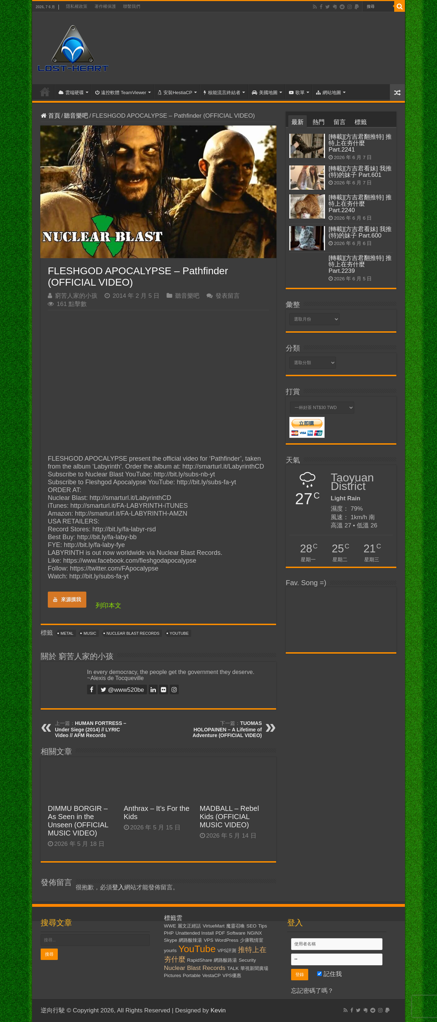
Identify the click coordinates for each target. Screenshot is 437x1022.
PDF (220, 933)
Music (89, 633)
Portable (192, 975)
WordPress (227, 940)
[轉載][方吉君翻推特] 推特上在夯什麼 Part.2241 (360, 143)
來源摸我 (67, 599)
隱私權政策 (76, 6)
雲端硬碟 (71, 92)
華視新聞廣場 (254, 968)
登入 (118, 887)
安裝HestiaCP (175, 92)
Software (236, 933)
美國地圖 (265, 92)
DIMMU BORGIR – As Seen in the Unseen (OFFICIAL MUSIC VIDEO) (78, 820)
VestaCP (211, 975)
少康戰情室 (251, 940)
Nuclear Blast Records (133, 633)
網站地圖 (328, 92)
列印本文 (108, 605)
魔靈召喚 (235, 926)
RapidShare (199, 960)
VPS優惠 (232, 975)
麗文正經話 (189, 926)
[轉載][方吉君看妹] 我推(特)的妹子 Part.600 (360, 232)
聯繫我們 (131, 6)
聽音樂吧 (76, 115)
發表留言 (227, 295)
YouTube (179, 633)
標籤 (361, 122)
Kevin (218, 1010)
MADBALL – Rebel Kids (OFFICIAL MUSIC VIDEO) (229, 816)
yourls (170, 950)
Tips (262, 926)
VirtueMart (213, 926)
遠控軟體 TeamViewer (120, 92)
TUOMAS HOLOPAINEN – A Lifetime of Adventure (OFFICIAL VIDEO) (227, 729)
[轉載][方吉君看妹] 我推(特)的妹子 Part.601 (360, 171)
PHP (169, 933)
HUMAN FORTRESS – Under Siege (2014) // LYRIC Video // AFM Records (90, 729)
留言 (340, 122)
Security (247, 960)
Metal (67, 633)
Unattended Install (195, 933)
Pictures (172, 975)
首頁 (45, 91)
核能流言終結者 (222, 92)
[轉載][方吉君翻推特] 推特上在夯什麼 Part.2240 (360, 204)
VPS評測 (226, 950)
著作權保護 (105, 6)
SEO (251, 926)
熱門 (318, 122)
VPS (208, 940)
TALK (233, 968)
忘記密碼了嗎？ (312, 990)
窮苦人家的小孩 (76, 295)
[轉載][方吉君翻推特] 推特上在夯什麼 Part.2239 (360, 264)
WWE (170, 926)
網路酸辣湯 (190, 940)
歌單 (297, 92)
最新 (297, 122)
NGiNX (254, 933)
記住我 (329, 974)
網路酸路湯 (225, 960)
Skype (170, 940)
